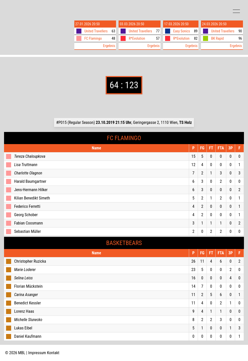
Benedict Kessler (27, 303)
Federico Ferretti (27, 206)
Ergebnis (109, 46)
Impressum (37, 352)
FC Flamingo (93, 38)
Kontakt (53, 352)
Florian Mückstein (28, 286)
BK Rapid (217, 38)
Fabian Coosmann (28, 223)
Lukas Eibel (23, 328)
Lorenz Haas (24, 311)
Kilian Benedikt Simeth (32, 198)
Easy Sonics (181, 31)
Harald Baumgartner (30, 181)
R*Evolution (137, 38)
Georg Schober (26, 214)
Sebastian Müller (27, 231)
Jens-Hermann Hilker (31, 189)
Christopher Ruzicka (30, 261)
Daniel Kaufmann (27, 336)
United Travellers (96, 31)
